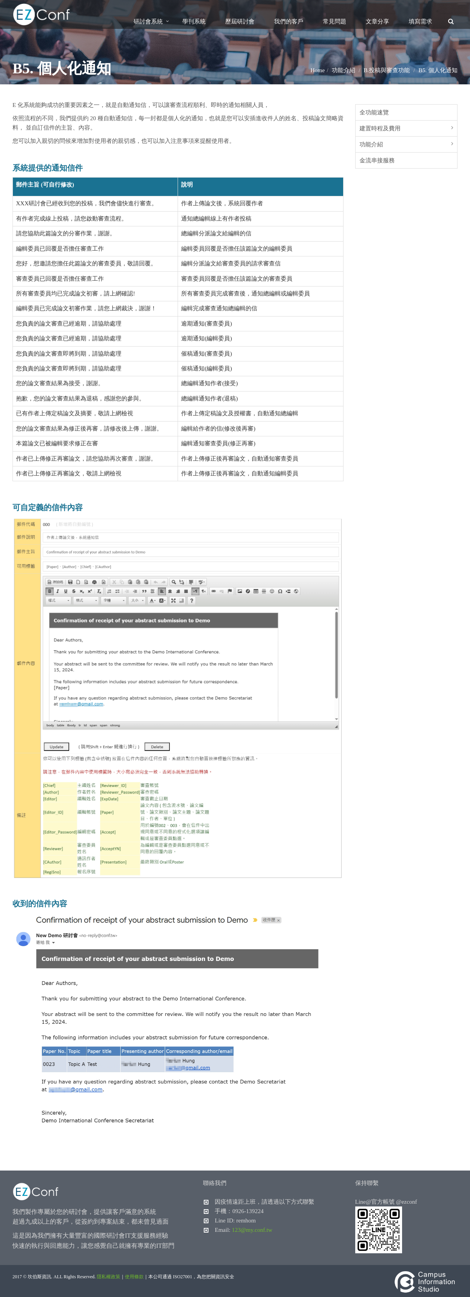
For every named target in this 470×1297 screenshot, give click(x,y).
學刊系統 (194, 21)
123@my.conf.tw (252, 1230)
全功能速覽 (374, 112)
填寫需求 (420, 21)
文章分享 (377, 21)
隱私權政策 (108, 1276)
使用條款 (134, 1276)
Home (317, 70)
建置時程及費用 (380, 128)
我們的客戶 (288, 21)
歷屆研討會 (240, 21)
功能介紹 (371, 144)
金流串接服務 (377, 160)
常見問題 (334, 21)
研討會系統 (148, 21)
